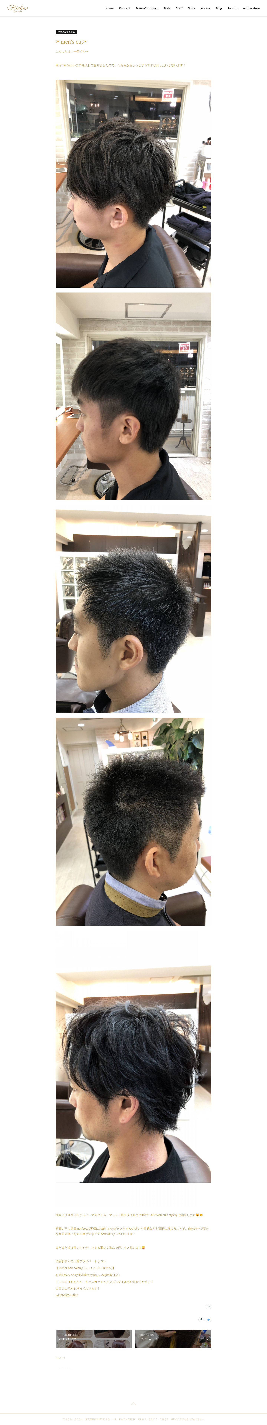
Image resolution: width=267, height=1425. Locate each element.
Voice (191, 8)
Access (205, 8)
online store (251, 8)
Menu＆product (147, 8)
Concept (124, 8)
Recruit (233, 8)
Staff (179, 8)
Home (109, 8)
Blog (219, 8)
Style (166, 8)
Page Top (133, 1404)
